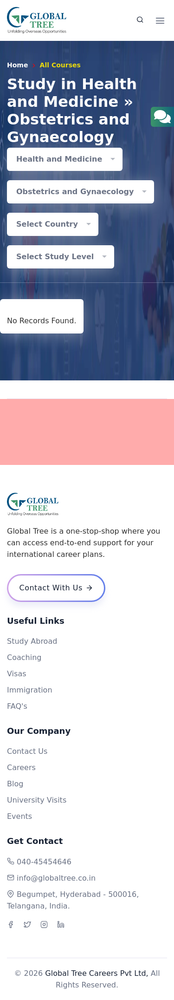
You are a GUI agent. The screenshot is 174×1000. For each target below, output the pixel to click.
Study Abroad (32, 641)
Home (17, 65)
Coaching (24, 657)
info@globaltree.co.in (56, 878)
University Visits (36, 800)
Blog (15, 783)
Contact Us (27, 751)
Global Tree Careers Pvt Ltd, (96, 973)
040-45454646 (44, 861)
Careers (21, 767)
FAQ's (17, 706)
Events (19, 816)
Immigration (29, 690)
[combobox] (64, 159)
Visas (16, 673)
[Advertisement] (87, 432)
